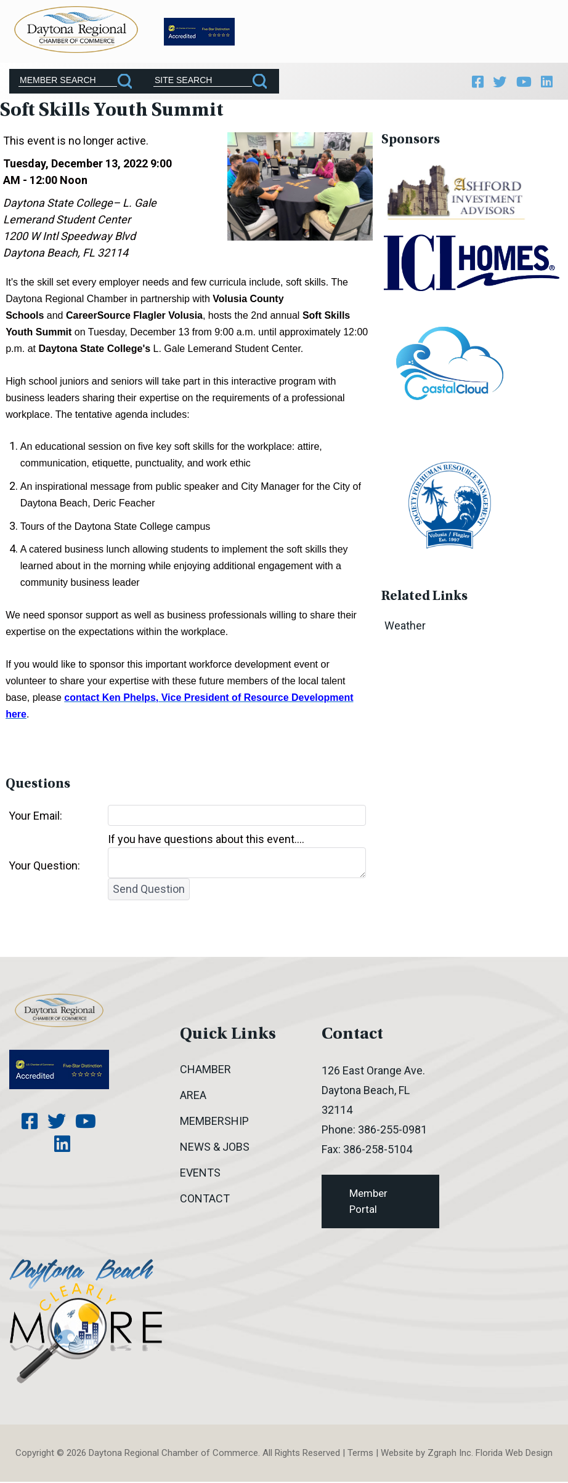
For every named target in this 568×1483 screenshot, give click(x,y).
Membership (214, 1122)
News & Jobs (215, 1148)
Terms (360, 1454)
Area (193, 1096)
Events (200, 1174)
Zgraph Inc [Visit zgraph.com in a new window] (449, 1454)
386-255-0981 (392, 1131)
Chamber (205, 1071)
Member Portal (368, 1203)
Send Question (149, 890)
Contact (205, 1200)
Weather (405, 627)
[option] (456, 195)
